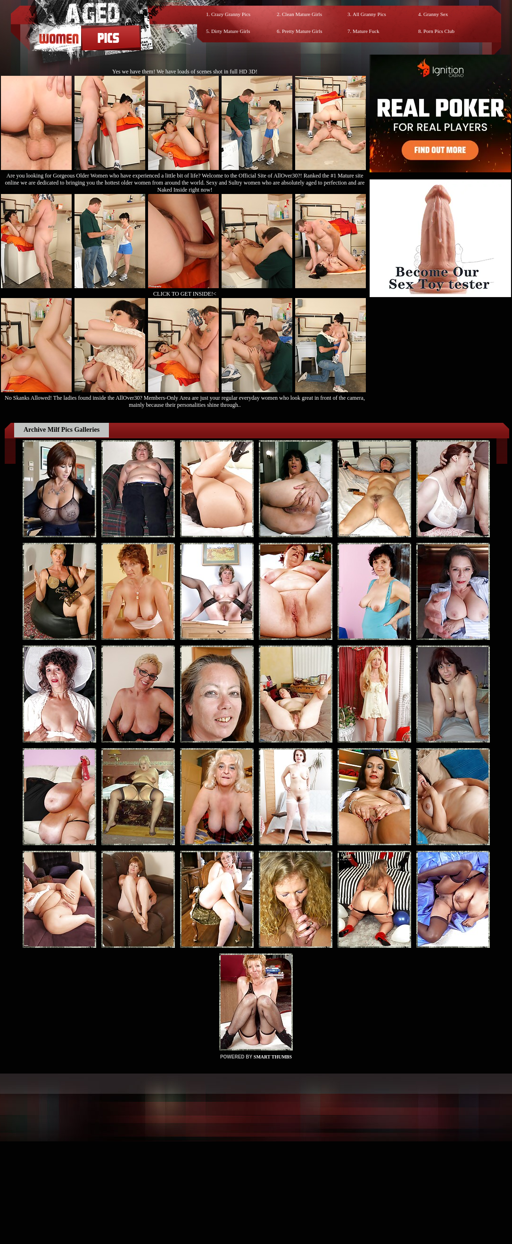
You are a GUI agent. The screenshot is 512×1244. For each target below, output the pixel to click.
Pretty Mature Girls (302, 31)
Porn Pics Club (438, 31)
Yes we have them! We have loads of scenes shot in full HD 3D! (184, 71)
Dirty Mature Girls (230, 31)
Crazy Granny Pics (230, 14)
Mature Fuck (366, 31)
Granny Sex (435, 14)
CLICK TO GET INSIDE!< (184, 294)
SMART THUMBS (273, 1056)
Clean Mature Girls (302, 14)
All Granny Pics (369, 14)
